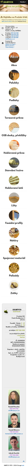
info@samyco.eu (10, 39)
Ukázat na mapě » (10, 44)
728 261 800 (15, 36)
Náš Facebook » (9, 46)
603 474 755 (15, 34)
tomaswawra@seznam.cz (14, 434)
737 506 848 (14, 37)
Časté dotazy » (9, 47)
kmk (23, 465)
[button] (2, 7)
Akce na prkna (14, 6)
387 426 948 (14, 33)
